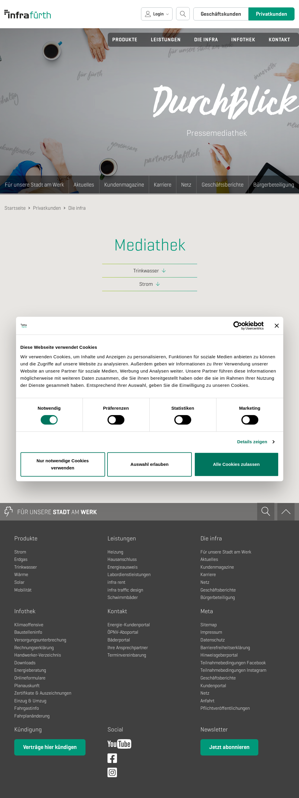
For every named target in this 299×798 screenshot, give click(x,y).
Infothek (243, 40)
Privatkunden (271, 14)
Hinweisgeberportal (219, 655)
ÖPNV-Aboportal (122, 632)
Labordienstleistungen (129, 574)
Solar (19, 582)
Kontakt (279, 40)
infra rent (116, 582)
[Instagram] (112, 774)
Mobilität (22, 590)
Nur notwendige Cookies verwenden (63, 464)
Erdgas (20, 559)
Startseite (15, 208)
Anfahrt (207, 701)
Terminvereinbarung (126, 655)
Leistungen (166, 40)
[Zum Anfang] (286, 511)
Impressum (211, 632)
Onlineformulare (29, 678)
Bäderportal (118, 640)
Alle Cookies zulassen (236, 464)
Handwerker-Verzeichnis (37, 655)
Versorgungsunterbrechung (40, 640)
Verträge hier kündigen (50, 747)
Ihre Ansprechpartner (127, 647)
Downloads (24, 662)
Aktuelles (84, 184)
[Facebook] (112, 760)
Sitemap (208, 624)
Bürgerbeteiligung (273, 184)
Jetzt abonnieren (229, 747)
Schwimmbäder (122, 597)
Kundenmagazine (124, 184)
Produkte (124, 40)
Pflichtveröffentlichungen (225, 708)
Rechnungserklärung (34, 647)
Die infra (206, 40)
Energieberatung (30, 670)
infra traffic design (125, 590)
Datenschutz (212, 640)
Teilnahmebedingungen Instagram (233, 670)
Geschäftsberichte (222, 184)
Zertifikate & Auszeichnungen (42, 693)
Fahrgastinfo (26, 708)
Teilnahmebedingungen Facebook (233, 662)
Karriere (162, 184)
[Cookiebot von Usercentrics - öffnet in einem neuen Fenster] (238, 325)
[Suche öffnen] (183, 13)
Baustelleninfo (28, 632)
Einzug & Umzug (30, 701)
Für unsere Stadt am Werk (34, 184)
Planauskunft (26, 685)
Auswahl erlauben (149, 464)
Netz (186, 184)
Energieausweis (122, 567)
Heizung (115, 552)
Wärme (21, 574)
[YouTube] (119, 746)
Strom (146, 284)
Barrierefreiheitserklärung (225, 647)
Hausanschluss (122, 559)
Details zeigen (252, 441)
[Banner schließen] (277, 326)
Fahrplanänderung (32, 716)
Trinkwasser (146, 270)
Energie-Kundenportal (128, 624)
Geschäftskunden (221, 14)
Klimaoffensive (28, 624)
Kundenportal (213, 685)
